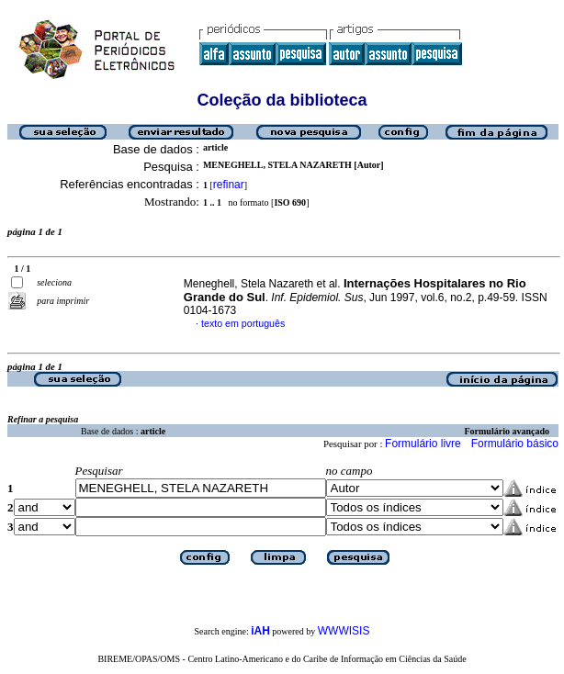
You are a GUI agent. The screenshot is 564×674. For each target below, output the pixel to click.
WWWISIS (344, 630)
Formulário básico (514, 443)
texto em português (243, 323)
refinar (228, 184)
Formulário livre (423, 443)
